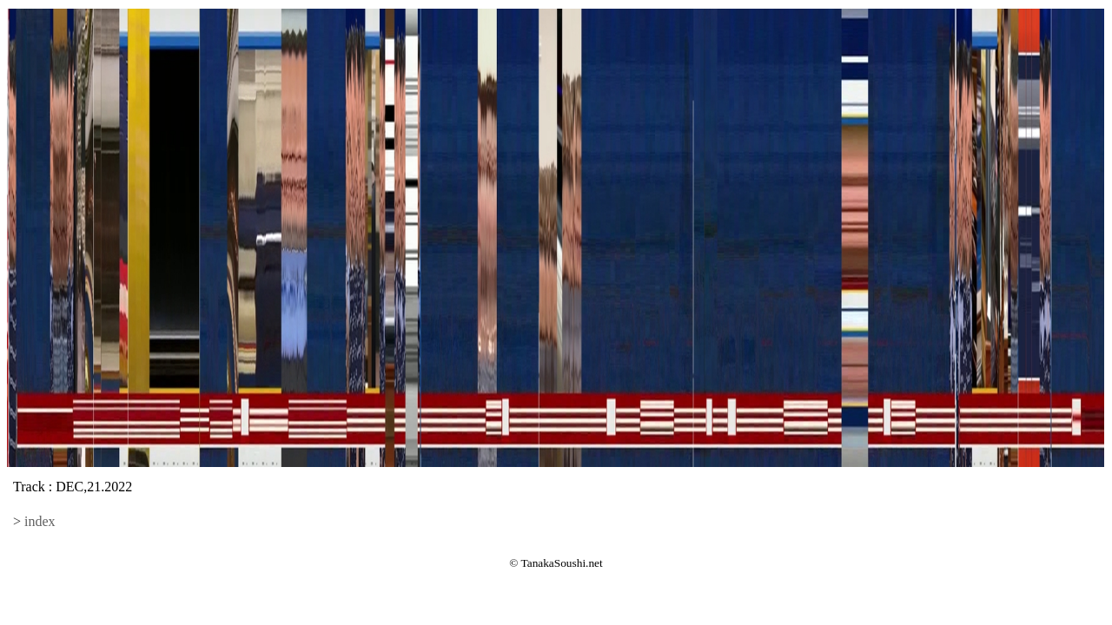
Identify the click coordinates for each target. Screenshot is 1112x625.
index (40, 521)
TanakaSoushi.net (562, 562)
